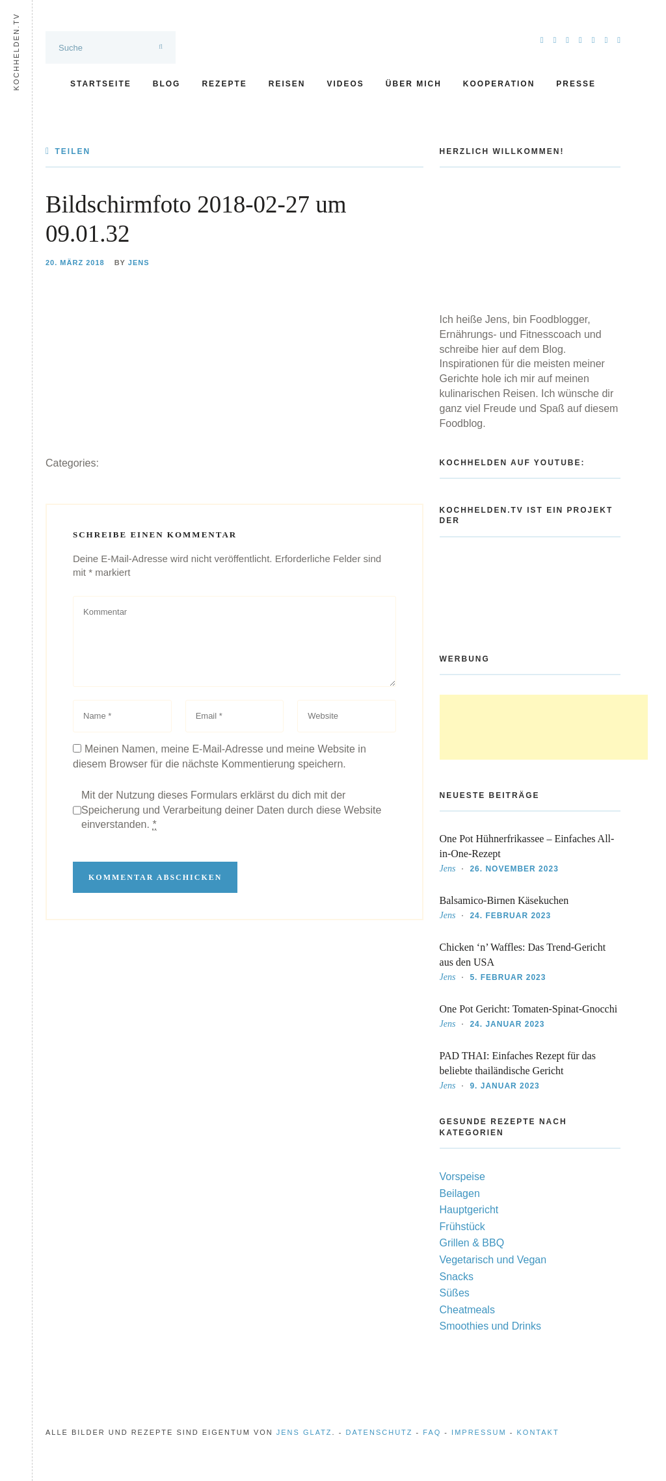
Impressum (479, 1432)
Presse (576, 83)
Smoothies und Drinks (491, 1326)
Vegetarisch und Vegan (493, 1259)
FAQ (432, 1432)
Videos (345, 83)
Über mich (414, 83)
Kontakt (538, 1432)
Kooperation (499, 83)
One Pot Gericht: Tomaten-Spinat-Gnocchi (529, 1008)
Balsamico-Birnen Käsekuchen (504, 900)
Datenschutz (378, 1432)
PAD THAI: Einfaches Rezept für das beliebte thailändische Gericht (518, 1063)
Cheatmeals (467, 1309)
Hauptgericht (469, 1209)
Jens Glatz (304, 1432)
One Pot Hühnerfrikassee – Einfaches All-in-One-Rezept (527, 846)
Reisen (287, 83)
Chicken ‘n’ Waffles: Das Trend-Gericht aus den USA (523, 955)
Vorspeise (462, 1176)
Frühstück (462, 1226)
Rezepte (224, 83)
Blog (167, 83)
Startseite (100, 83)
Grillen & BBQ (472, 1242)
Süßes (455, 1292)
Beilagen (460, 1193)
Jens (139, 262)
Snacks (456, 1276)
